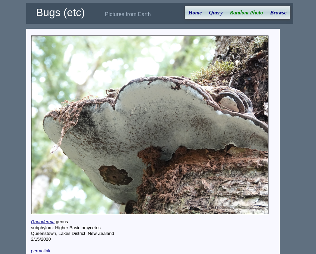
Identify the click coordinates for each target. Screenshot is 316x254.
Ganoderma (43, 221)
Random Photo (246, 12)
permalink (41, 250)
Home (195, 12)
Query (216, 12)
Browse (278, 12)
